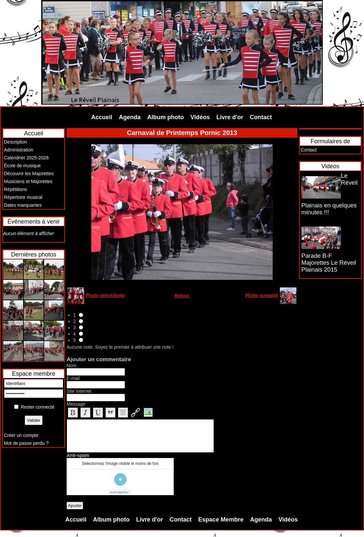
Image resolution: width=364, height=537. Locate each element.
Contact (261, 117)
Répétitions (15, 189)
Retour (181, 295)
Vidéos (200, 117)
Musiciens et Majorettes (28, 181)
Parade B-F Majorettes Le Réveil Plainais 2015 (328, 263)
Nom (71, 365)
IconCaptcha (119, 492)
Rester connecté (37, 407)
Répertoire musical (23, 197)
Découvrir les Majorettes (29, 173)
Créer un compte (21, 435)
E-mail (73, 378)
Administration (18, 149)
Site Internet (79, 391)
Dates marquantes (23, 205)
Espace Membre (220, 519)
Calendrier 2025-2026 (26, 157)
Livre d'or (229, 117)
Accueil (101, 117)
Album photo (165, 117)
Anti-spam (78, 455)
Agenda (130, 117)
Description (15, 142)
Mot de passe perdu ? (26, 443)
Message (76, 404)
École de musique (22, 165)
